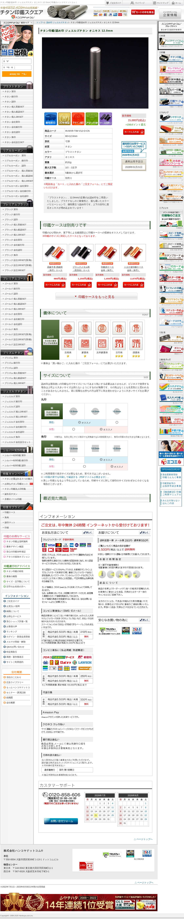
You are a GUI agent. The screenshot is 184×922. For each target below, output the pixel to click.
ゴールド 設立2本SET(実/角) (18, 334)
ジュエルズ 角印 (12, 437)
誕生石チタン (11, 494)
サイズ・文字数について (18, 581)
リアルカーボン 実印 (15, 155)
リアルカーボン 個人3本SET (19, 181)
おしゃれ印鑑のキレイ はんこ (171, 70)
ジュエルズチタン (14, 391)
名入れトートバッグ (171, 377)
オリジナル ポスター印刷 (171, 279)
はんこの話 (171, 501)
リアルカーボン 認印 (15, 165)
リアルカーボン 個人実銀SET (19, 170)
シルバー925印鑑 (14, 450)
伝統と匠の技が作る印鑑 (171, 81)
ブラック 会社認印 (13, 250)
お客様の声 (11, 626)
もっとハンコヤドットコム (19, 687)
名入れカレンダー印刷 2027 (171, 366)
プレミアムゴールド (16, 278)
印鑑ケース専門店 (171, 103)
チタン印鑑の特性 (14, 571)
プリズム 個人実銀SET (15, 373)
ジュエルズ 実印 (12, 396)
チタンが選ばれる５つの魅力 (18, 479)
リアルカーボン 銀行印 (16, 160)
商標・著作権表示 (14, 657)
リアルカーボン (13, 150)
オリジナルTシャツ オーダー (171, 301)
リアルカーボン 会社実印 (17, 186)
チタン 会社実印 (12, 122)
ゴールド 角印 (11, 329)
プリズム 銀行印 (12, 363)
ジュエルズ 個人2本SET (16, 411)
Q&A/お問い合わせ (15, 647)
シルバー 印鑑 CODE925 (171, 92)
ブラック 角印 (11, 255)
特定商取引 (11, 652)
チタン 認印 (10, 101)
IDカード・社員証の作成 (171, 268)
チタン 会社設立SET (14, 142)
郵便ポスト (171, 350)
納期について (12, 611)
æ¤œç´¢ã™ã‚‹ (16, 74)
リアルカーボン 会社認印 (17, 196)
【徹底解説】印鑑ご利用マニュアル (172, 493)
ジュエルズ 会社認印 (14, 432)
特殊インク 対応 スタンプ (171, 198)
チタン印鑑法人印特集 (15, 489)
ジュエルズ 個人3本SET (16, 416)
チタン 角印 (10, 137)
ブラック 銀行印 (12, 214)
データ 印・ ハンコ (171, 152)
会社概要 (10, 702)
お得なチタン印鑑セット (19, 484)
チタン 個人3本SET (14, 117)
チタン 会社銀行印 (13, 127)
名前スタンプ (171, 163)
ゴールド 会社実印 (13, 314)
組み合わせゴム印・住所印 (171, 141)
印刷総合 (171, 219)
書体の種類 (11, 576)
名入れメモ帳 (171, 399)
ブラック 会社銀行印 (14, 245)
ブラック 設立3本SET (15, 270)
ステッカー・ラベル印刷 (171, 312)
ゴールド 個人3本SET (15, 309)
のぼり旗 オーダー (171, 421)
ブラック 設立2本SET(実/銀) (18, 265)
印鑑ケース (10, 512)
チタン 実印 (10, 91)
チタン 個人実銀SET (14, 106)
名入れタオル (171, 388)
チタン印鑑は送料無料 (17, 541)
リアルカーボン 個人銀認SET (19, 176)
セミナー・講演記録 (16, 692)
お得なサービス (13, 616)
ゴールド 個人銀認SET (15, 304)
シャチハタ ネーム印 (171, 119)
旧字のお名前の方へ (16, 586)
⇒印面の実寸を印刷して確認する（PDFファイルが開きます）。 (76, 477)
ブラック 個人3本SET (15, 235)
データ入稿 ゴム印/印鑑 (171, 130)
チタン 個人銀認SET (14, 112)
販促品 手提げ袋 (171, 432)
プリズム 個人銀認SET (15, 378)
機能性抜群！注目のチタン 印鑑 (171, 59)
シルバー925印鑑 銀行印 (16, 460)
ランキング (11, 631)
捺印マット (10, 522)
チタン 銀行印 (11, 96)
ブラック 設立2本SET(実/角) (18, 260)
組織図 (9, 697)
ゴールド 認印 (11, 293)
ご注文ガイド (12, 601)
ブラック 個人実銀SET (15, 224)
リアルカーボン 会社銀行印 (18, 191)
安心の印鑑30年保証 (16, 551)
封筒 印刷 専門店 (171, 246)
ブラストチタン (13, 86)
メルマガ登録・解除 (16, 641)
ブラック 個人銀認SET (15, 229)
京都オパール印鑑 (13, 499)
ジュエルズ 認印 (12, 406)
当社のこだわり (13, 677)
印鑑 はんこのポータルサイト (171, 42)
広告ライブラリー (14, 682)
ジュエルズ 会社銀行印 (16, 427)
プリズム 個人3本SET (15, 383)
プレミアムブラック (16, 204)
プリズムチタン (13, 352)
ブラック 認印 (11, 219)
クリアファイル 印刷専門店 (171, 410)
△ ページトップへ (143, 839)
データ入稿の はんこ (171, 187)
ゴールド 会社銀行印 (14, 319)
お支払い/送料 (13, 606)
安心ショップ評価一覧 (17, 621)
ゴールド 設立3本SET (15, 344)
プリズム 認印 (11, 368)
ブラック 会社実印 (13, 240)
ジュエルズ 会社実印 (14, 422)
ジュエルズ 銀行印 (13, 401)
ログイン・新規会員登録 (18, 636)
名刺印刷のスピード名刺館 (171, 235)
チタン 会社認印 (12, 132)
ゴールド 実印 (11, 283)
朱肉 (7, 517)
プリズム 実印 (11, 358)
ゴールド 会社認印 (13, 324)
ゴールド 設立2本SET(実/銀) (18, 339)
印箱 (7, 527)
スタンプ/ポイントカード (171, 257)
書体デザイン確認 (14, 546)
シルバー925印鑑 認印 (15, 465)
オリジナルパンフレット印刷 (171, 290)
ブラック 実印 (11, 209)
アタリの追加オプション (18, 556)
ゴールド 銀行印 (12, 288)
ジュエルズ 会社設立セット (18, 442)
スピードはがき (171, 323)
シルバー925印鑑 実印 (15, 455)
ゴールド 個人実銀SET (15, 299)
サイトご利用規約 (14, 662)
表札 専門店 (171, 339)
